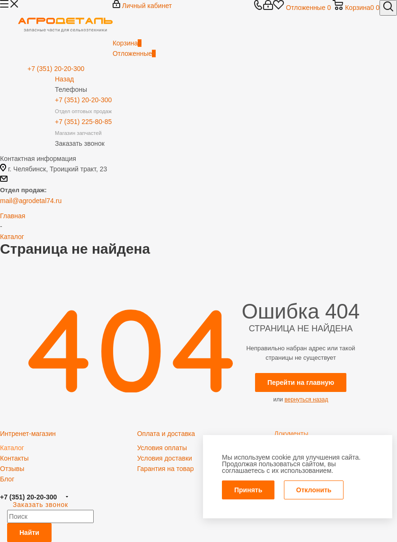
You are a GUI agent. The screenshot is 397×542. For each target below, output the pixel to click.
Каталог (12, 448)
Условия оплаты (162, 448)
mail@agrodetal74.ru (31, 200)
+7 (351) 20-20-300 (28, 497)
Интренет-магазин (28, 433)
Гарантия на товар (165, 468)
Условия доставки (164, 458)
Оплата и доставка (166, 433)
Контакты (14, 458)
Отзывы (12, 468)
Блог (7, 479)
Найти (29, 532)
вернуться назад (306, 399)
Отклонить (314, 490)
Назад (64, 79)
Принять (248, 490)
